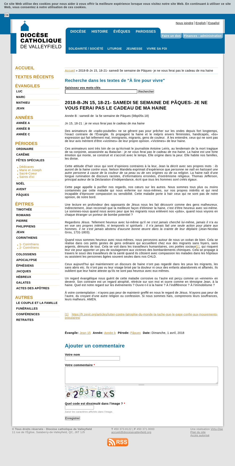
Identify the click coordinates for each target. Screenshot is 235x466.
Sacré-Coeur (28, 173)
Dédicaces (26, 166)
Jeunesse (134, 48)
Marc (20, 97)
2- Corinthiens (29, 247)
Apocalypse (26, 260)
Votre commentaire (80, 365)
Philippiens (25, 226)
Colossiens (26, 254)
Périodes (26, 143)
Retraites (25, 319)
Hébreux (23, 277)
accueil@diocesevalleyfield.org (131, 432)
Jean (20, 108)
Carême (22, 154)
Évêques (121, 31)
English (201, 23)
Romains (23, 215)
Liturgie (115, 48)
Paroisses (146, 31)
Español (213, 23)
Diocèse (78, 31)
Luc (19, 91)
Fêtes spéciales (30, 160)
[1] (198, 246)
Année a (23, 123)
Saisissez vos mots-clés (83, 87)
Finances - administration (203, 35)
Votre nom (72, 354)
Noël (20, 183)
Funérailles (27, 308)
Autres (24, 297)
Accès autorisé (199, 435)
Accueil (70, 70)
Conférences (28, 314)
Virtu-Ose (217, 429)
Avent (21, 189)
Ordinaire (24, 149)
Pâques (135, 332)
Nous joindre (184, 23)
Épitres (24, 204)
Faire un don (171, 35)
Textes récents (34, 77)
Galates (23, 282)
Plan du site (198, 432)
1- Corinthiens (29, 244)
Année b (110, 332)
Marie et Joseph (30, 170)
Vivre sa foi (157, 48)
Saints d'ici (26, 176)
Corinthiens (26, 237)
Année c (23, 134)
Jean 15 (85, 332)
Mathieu (23, 102)
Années (24, 117)
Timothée (24, 209)
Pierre (22, 220)
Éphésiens (25, 265)
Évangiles (27, 86)
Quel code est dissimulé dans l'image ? (95, 403)
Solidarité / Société (86, 48)
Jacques (23, 271)
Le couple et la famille (36, 303)
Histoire (99, 31)
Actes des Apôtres (32, 288)
